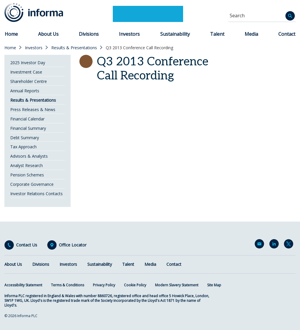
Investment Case (26, 72)
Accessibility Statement (23, 285)
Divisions (89, 34)
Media (251, 34)
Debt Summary (24, 137)
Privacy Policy (104, 285)
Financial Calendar (27, 119)
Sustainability (175, 34)
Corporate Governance (32, 184)
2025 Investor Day (27, 62)
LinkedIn (275, 245)
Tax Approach (23, 146)
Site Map (214, 285)
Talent (217, 34)
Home (11, 34)
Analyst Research (26, 165)
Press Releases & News (32, 109)
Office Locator (72, 245)
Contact (286, 34)
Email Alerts (260, 245)
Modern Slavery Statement (176, 285)
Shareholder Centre (28, 81)
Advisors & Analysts (29, 156)
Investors (129, 34)
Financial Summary (28, 128)
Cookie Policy (135, 285)
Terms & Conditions (67, 285)
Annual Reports (24, 90)
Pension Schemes (27, 175)
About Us (48, 34)
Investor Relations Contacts (36, 193)
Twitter (290, 245)
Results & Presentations (74, 47)
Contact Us (26, 245)
